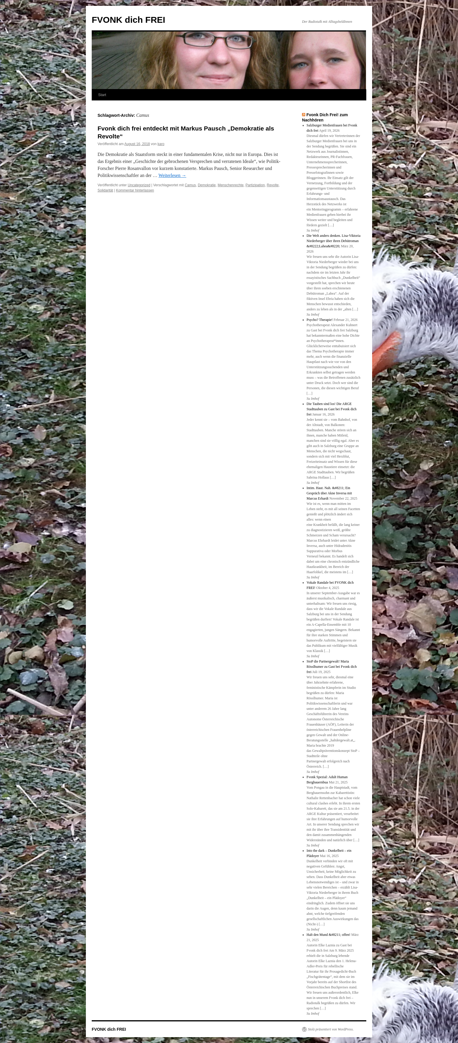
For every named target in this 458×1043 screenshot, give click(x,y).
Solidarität (105, 190)
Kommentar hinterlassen (135, 190)
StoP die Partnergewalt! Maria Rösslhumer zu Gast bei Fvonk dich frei (332, 666)
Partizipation (255, 185)
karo (160, 144)
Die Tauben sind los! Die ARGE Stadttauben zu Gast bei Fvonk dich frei (332, 409)
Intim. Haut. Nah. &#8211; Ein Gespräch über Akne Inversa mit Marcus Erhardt (329, 493)
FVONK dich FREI (128, 20)
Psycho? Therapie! (320, 320)
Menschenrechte (231, 185)
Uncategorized (139, 185)
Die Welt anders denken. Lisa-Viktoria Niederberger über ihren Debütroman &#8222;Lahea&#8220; (333, 241)
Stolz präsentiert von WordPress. (331, 1029)
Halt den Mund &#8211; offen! (329, 935)
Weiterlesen (172, 175)
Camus (190, 185)
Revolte (273, 185)
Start (102, 95)
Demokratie (207, 185)
